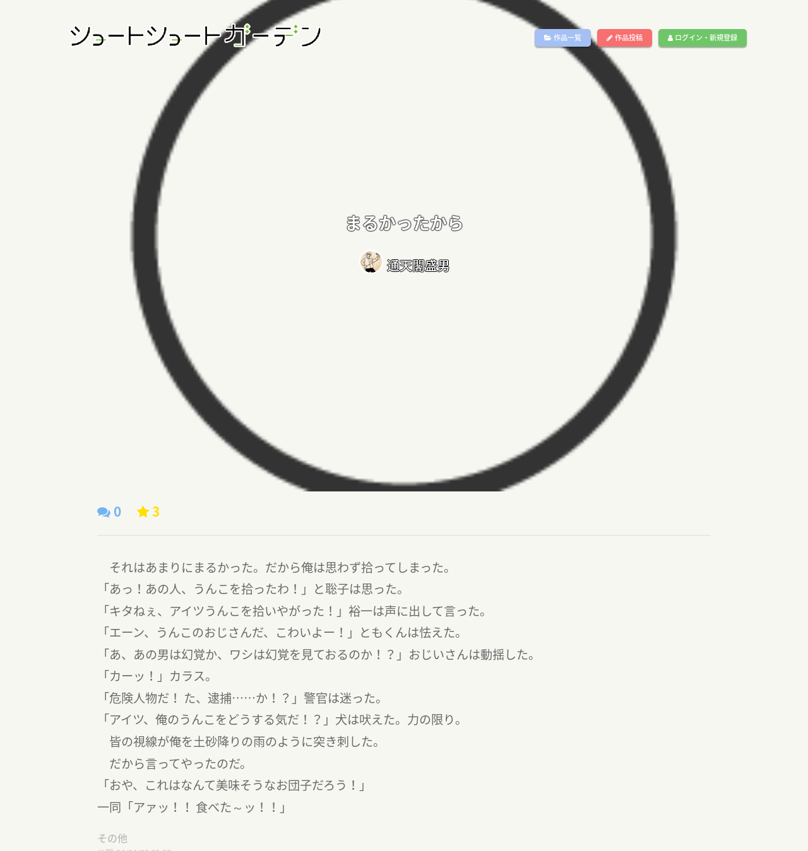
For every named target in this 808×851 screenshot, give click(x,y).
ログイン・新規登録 (702, 37)
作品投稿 (625, 37)
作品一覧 (562, 37)
